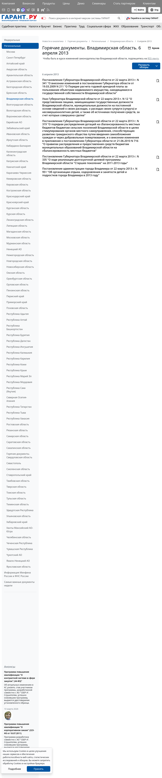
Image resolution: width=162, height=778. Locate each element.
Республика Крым (16, 370)
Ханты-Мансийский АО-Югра (19, 529)
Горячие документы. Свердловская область (19, 455)
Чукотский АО (14, 555)
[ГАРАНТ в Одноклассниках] (38, 10)
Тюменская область (17, 504)
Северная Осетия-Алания (16, 399)
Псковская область (17, 308)
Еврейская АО (14, 122)
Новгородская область (19, 261)
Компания (8, 3)
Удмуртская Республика (19, 510)
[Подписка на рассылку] (3, 10)
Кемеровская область (18, 178)
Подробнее (14, 769)
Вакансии (28, 3)
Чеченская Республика (19, 543)
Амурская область (16, 69)
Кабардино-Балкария (18, 145)
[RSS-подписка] (48, 10)
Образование (129, 26)
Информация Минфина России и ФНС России (17, 574)
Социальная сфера (99, 26)
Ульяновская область (18, 516)
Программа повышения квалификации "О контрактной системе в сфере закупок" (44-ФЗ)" (19, 676)
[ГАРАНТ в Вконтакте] (13, 10)
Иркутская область (17, 140)
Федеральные (12, 40)
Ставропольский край (18, 475)
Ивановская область (18, 134)
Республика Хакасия (17, 418)
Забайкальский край (18, 128)
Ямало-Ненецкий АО (18, 560)
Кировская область (17, 184)
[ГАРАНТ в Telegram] (28, 10)
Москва (10, 51)
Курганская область (17, 208)
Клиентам (149, 3)
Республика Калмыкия (19, 352)
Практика (70, 26)
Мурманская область (18, 243)
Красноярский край (17, 202)
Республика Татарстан (19, 406)
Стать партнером (124, 3)
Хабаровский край (16, 522)
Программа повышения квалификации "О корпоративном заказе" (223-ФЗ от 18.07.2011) (19, 729)
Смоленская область (18, 469)
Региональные (12, 45)
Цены (66, 3)
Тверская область (16, 486)
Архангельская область (19, 75)
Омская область (15, 272)
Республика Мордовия (19, 382)
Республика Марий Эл (19, 376)
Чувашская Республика (19, 549)
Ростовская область (17, 424)
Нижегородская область (20, 255)
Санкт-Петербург (16, 57)
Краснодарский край (18, 196)
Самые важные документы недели (19, 583)
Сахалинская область (18, 448)
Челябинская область (18, 537)
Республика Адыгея (17, 314)
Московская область (18, 237)
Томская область (16, 492)
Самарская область (17, 436)
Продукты (48, 3)
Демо (80, 3)
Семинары (99, 3)
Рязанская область (17, 430)
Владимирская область (19, 98)
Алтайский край (15, 63)
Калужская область (17, 161)
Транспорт (147, 26)
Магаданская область (18, 231)
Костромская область (18, 190)
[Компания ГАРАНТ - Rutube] (43, 10)
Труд (82, 26)
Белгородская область (19, 87)
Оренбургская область (19, 278)
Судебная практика (14, 26)
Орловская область (17, 284)
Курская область (15, 214)
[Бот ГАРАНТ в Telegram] (33, 10)
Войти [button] (138, 10)
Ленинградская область (20, 219)
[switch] (43, 18)
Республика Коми (16, 364)
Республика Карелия (18, 358)
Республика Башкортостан (14, 327)
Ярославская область (18, 566)
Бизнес (57, 26)
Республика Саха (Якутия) (16, 389)
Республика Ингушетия (19, 346)
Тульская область (16, 498)
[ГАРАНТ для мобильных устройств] (8, 10)
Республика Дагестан (18, 341)
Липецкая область (16, 225)
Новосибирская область (20, 266)
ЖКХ (116, 26)
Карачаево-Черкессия (18, 172)
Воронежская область (18, 116)
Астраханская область (18, 81)
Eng (154, 10)
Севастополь (13, 463)
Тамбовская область (17, 480)
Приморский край (16, 302)
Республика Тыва (16, 412)
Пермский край (15, 296)
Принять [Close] (39, 769)
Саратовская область (18, 442)
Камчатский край (16, 167)
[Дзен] (18, 9)
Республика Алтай (16, 319)
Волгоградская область (19, 104)
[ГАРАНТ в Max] (23, 10)
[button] (142, 18)
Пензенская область (17, 290)
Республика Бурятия (17, 335)
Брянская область (16, 92)
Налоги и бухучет (40, 26)
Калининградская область (16, 153)
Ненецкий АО (14, 249)
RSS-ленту (153, 58)
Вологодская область (18, 110)
